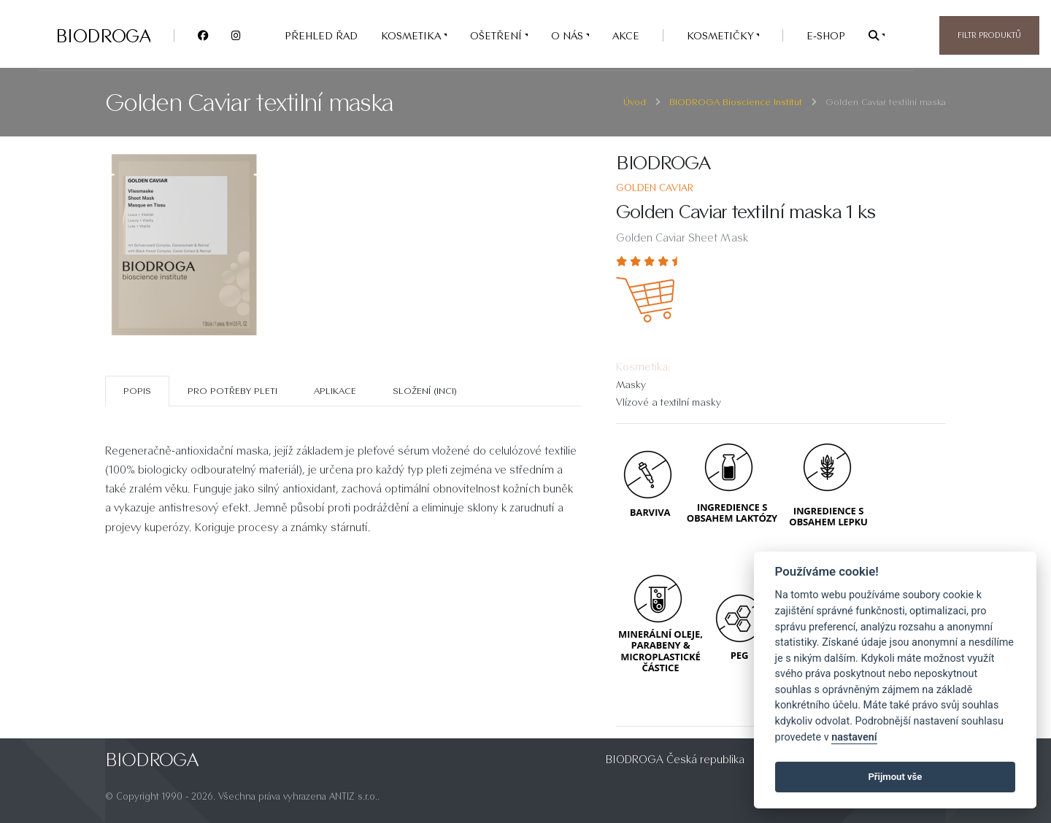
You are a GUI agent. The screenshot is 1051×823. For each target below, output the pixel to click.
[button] (876, 35)
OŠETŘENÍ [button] (497, 35)
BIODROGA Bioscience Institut (735, 101)
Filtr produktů (989, 35)
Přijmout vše (895, 776)
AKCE (625, 35)
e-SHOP (825, 35)
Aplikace (335, 390)
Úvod (634, 101)
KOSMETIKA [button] (412, 35)
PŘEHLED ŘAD (321, 35)
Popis (137, 390)
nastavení (854, 737)
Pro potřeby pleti (232, 390)
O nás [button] (568, 35)
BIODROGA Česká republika (675, 759)
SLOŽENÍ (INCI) (425, 390)
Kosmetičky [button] (721, 35)
